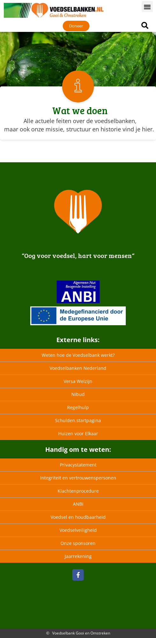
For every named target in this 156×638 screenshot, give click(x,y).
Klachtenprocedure (78, 491)
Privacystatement (78, 465)
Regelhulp (78, 407)
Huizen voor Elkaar (78, 433)
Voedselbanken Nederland (78, 368)
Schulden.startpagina (78, 420)
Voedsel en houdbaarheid (78, 517)
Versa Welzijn (78, 381)
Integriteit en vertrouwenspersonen (78, 478)
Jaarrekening (78, 556)
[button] (147, 6)
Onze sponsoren (78, 543)
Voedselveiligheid (78, 530)
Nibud (78, 394)
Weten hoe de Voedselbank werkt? (78, 355)
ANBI (78, 504)
